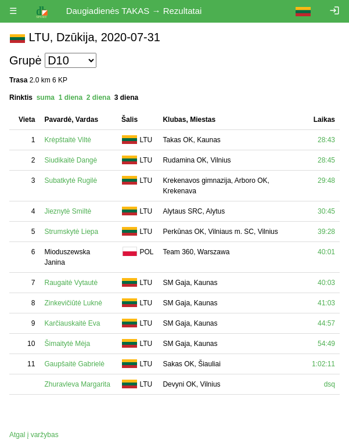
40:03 (326, 283)
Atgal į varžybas (34, 435)
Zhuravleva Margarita (77, 384)
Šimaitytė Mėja (67, 344)
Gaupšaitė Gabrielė (74, 364)
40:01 (326, 252)
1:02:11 (323, 364)
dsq (329, 384)
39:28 (326, 232)
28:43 (326, 140)
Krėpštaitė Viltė (67, 140)
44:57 (326, 323)
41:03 (326, 303)
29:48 (326, 180)
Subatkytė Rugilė (70, 180)
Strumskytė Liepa (71, 232)
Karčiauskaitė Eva (72, 323)
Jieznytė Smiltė (67, 211)
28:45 (326, 160)
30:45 (326, 211)
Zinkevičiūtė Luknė (73, 303)
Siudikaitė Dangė (70, 160)
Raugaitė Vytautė (71, 283)
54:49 (326, 344)
